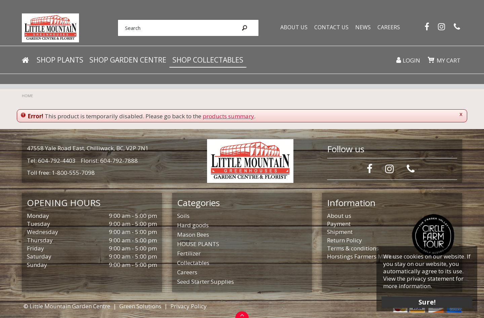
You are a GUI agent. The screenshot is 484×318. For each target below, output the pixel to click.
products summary (228, 116)
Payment (339, 224)
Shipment (340, 232)
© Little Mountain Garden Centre (67, 306)
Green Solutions (140, 306)
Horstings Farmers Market (362, 256)
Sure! (427, 302)
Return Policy (344, 240)
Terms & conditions (353, 248)
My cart (448, 60)
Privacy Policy (188, 306)
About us (339, 216)
